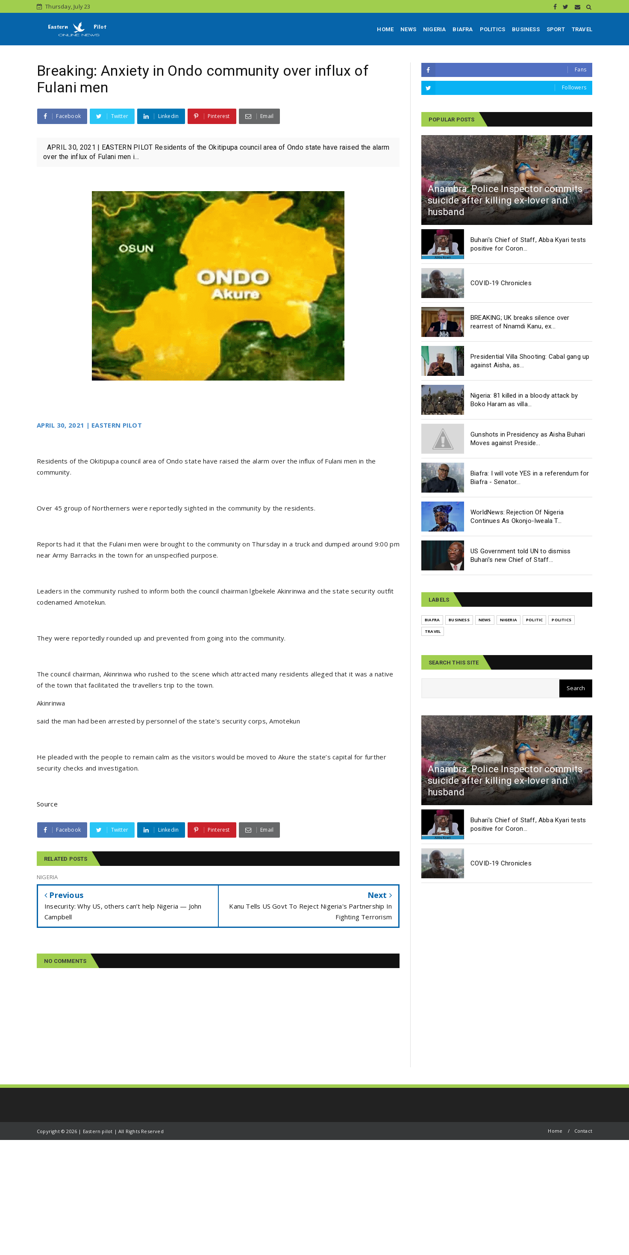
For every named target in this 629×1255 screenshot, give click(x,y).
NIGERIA (434, 29)
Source (47, 804)
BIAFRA (463, 29)
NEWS (408, 29)
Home (555, 1130)
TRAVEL (582, 29)
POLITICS (493, 29)
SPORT (556, 29)
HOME (385, 29)
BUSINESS (526, 29)
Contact (583, 1130)
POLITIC (534, 620)
